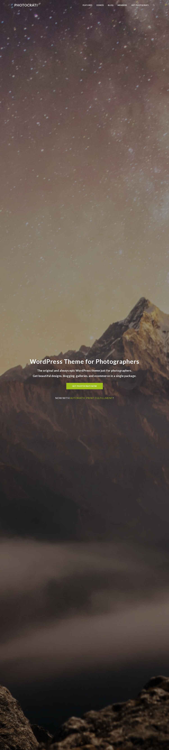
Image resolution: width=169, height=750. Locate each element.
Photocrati (26, 5)
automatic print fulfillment (91, 398)
